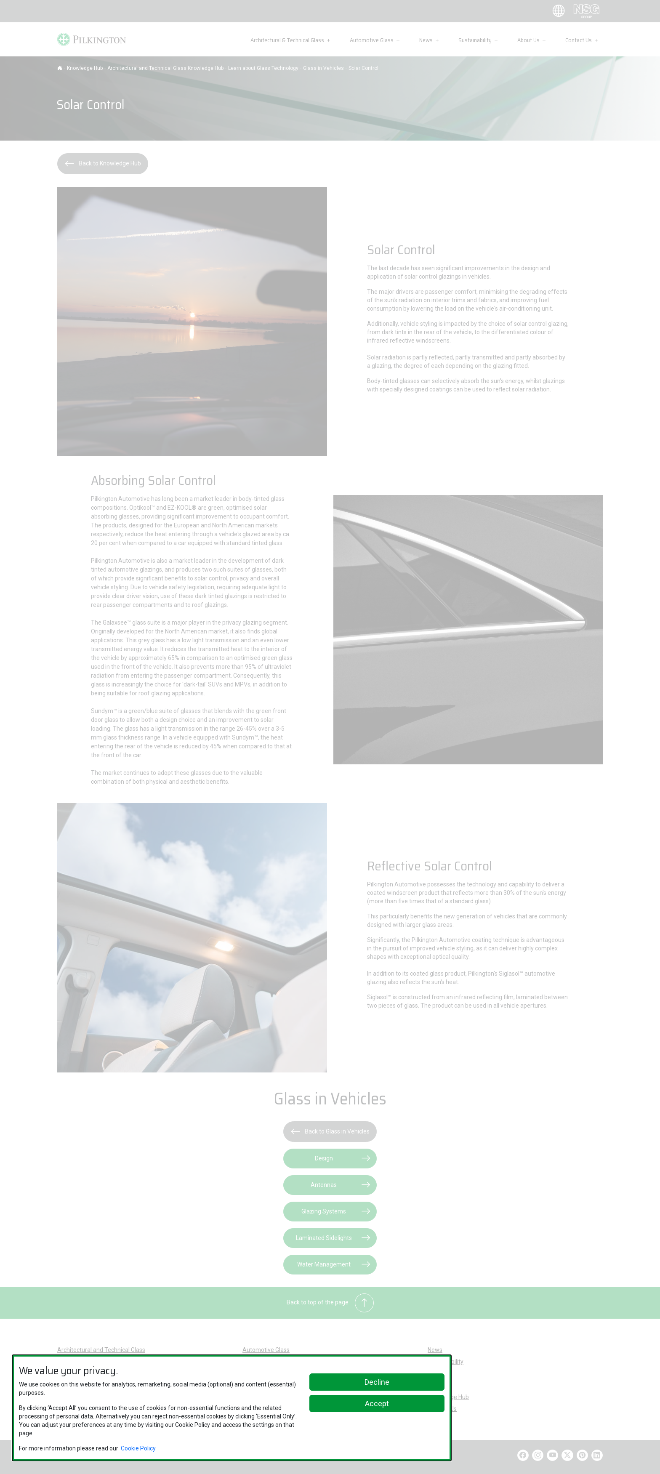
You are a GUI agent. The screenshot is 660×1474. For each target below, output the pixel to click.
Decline (377, 1382)
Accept (377, 1403)
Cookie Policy (138, 1448)
